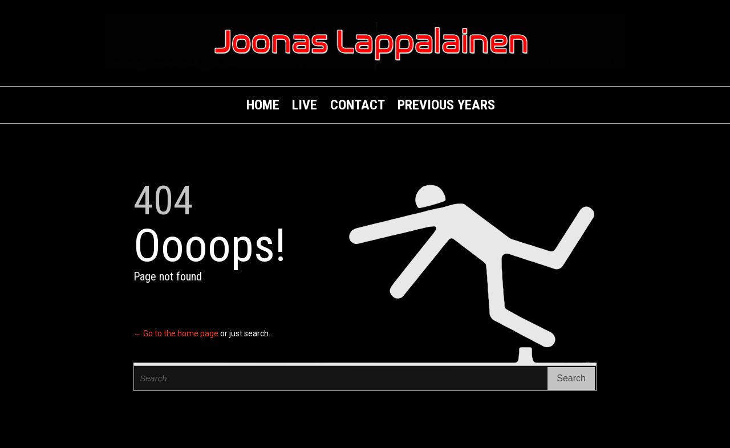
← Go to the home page (175, 333)
